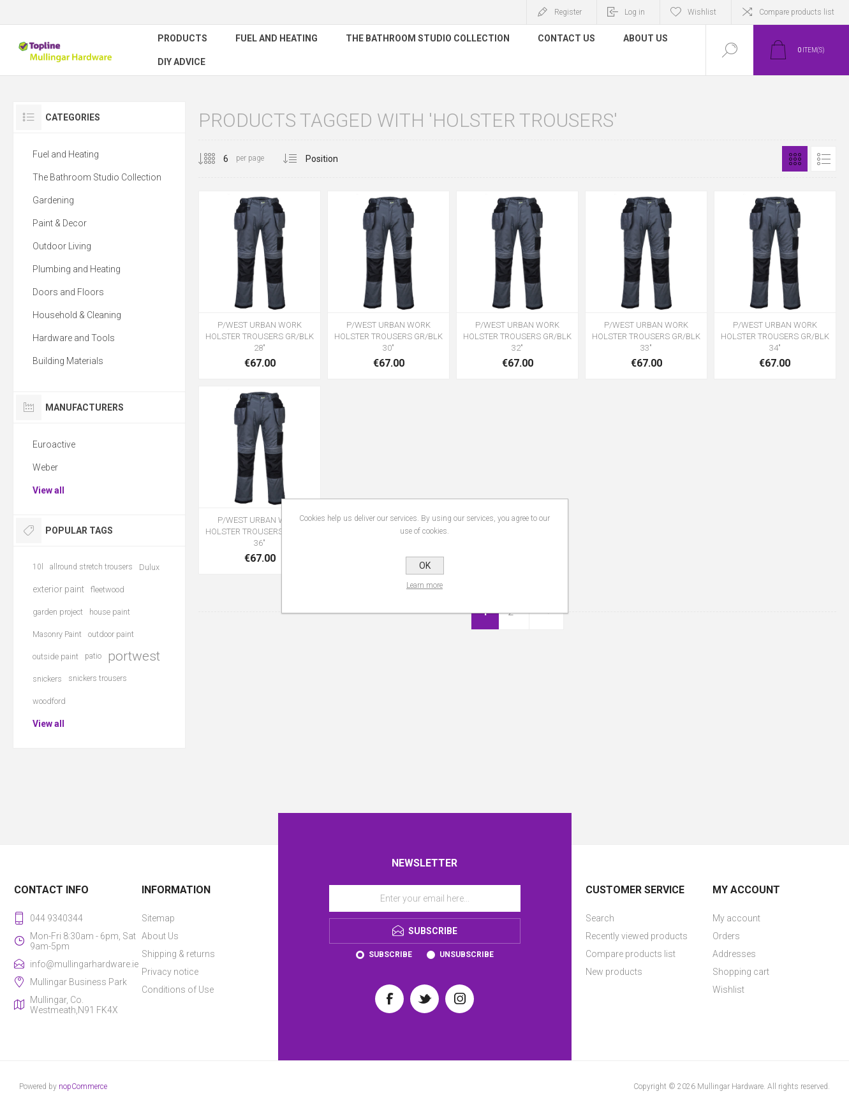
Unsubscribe (466, 954)
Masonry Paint (57, 634)
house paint (109, 612)
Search (600, 918)
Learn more (424, 585)
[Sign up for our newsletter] (424, 898)
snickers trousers (97, 678)
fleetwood (107, 589)
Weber (45, 467)
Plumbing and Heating (77, 269)
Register (568, 12)
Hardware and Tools (74, 338)
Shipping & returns (178, 954)
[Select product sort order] (331, 159)
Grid (795, 159)
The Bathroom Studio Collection (97, 177)
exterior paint (58, 589)
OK (425, 565)
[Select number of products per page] (216, 159)
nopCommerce (83, 1086)
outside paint (55, 656)
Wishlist (728, 989)
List (823, 159)
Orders (726, 936)
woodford (49, 701)
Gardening (53, 200)
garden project (58, 612)
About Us (160, 936)
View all (48, 490)
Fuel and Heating (66, 154)
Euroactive (54, 444)
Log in (634, 12)
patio (93, 656)
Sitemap (158, 918)
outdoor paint (111, 634)
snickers (47, 679)
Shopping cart (740, 972)
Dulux (149, 567)
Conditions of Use (178, 989)
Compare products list (796, 12)
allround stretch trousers (91, 566)
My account (736, 918)
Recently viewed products (637, 936)
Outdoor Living (62, 246)
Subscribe (390, 954)
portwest (134, 656)
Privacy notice (170, 972)
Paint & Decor (60, 223)
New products (614, 972)
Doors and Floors (68, 292)
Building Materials (68, 361)
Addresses (734, 954)
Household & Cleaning (77, 315)
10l (38, 566)
